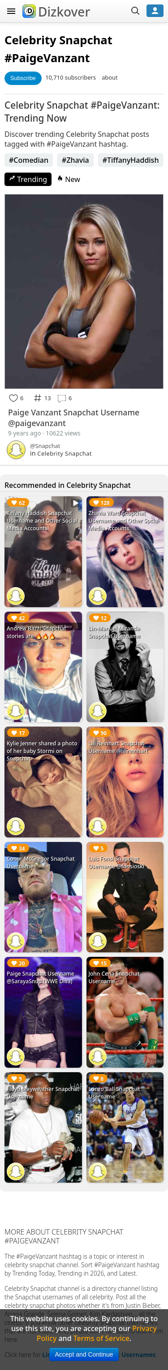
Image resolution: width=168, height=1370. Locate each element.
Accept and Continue (84, 1354)
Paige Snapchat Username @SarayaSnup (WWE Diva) (40, 977)
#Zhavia (75, 160)
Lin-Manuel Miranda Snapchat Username (115, 632)
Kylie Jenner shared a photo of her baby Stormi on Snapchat (42, 751)
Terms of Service (101, 1338)
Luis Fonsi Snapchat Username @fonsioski (117, 862)
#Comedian (28, 160)
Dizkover (56, 11)
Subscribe (23, 78)
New (68, 179)
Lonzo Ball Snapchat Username (114, 1092)
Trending (28, 179)
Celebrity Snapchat (58, 40)
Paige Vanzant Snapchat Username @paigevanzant (73, 417)
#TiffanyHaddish (131, 160)
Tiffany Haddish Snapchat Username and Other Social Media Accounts (42, 520)
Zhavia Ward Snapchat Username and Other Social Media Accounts (124, 520)
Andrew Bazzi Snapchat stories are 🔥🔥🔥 (36, 632)
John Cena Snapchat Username (114, 977)
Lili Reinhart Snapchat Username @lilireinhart (118, 747)
